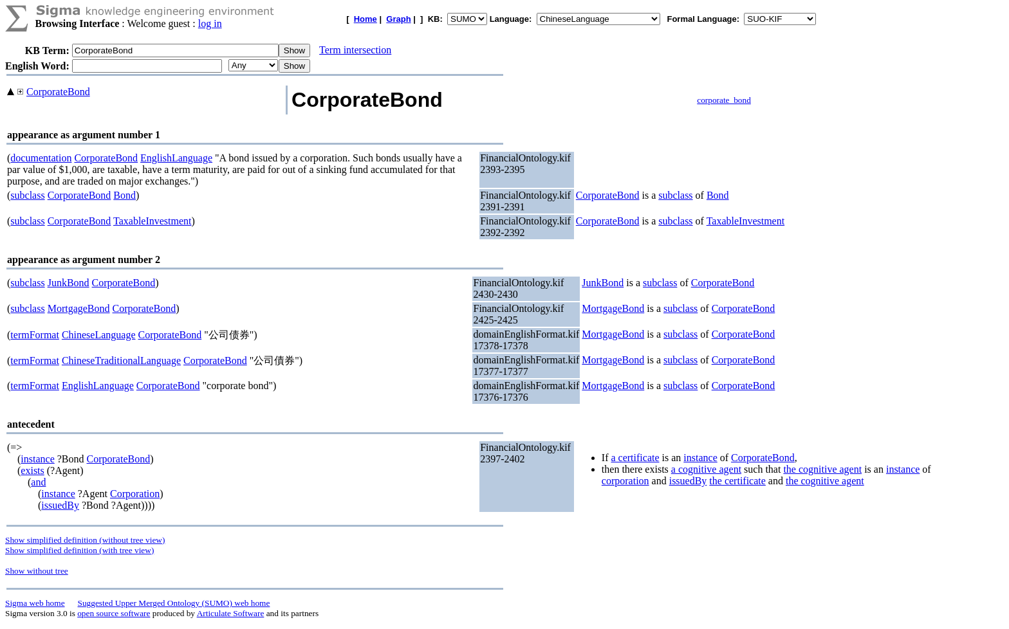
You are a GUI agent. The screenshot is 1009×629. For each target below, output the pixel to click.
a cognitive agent (706, 469)
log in (210, 23)
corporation (625, 480)
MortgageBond (79, 308)
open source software (113, 613)
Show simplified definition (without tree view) (85, 540)
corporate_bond (724, 100)
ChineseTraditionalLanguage (121, 360)
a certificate (635, 457)
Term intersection (355, 49)
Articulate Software (230, 613)
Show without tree (36, 571)
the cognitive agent (822, 469)
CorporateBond (58, 91)
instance (37, 458)
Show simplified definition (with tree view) (79, 550)
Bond (124, 195)
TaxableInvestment (152, 220)
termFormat (34, 334)
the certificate (737, 480)
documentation (40, 157)
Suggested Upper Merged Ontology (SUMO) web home (174, 603)
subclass (27, 195)
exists (32, 470)
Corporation (135, 493)
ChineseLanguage (99, 334)
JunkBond (68, 282)
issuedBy (60, 505)
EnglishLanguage (176, 157)
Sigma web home (35, 603)
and (38, 482)
